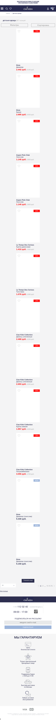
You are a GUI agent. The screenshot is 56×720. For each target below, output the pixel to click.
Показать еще (28, 580)
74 (49, 586)
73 (47, 586)
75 (52, 586)
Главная (8, 13)
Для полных (4, 591)
